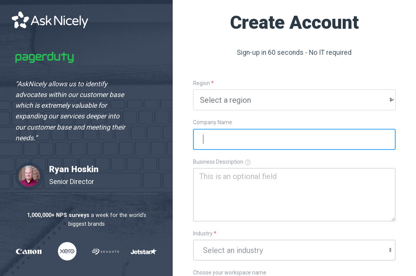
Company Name (212, 122)
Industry (204, 233)
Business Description (222, 162)
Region (203, 83)
